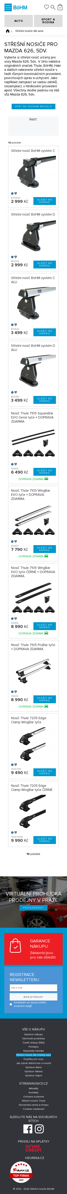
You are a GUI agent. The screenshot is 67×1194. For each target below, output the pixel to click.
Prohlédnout (33, 907)
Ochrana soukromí (33, 1096)
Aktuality (33, 1088)
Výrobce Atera (33, 1067)
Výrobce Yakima (33, 1071)
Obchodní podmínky (33, 1038)
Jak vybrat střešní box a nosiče (33, 1063)
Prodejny (34, 1046)
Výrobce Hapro (33, 1075)
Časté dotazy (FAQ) (33, 1042)
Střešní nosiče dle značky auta (33, 1054)
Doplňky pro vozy (33, 1059)
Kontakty (33, 1092)
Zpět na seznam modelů (33, 106)
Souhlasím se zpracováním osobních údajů (28, 1004)
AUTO (18, 21)
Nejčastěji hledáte (33, 1050)
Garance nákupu (33, 1034)
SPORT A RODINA (48, 21)
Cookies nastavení (33, 1108)
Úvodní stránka (7, 31)
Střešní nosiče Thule (33, 1100)
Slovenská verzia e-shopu (33, 1104)
